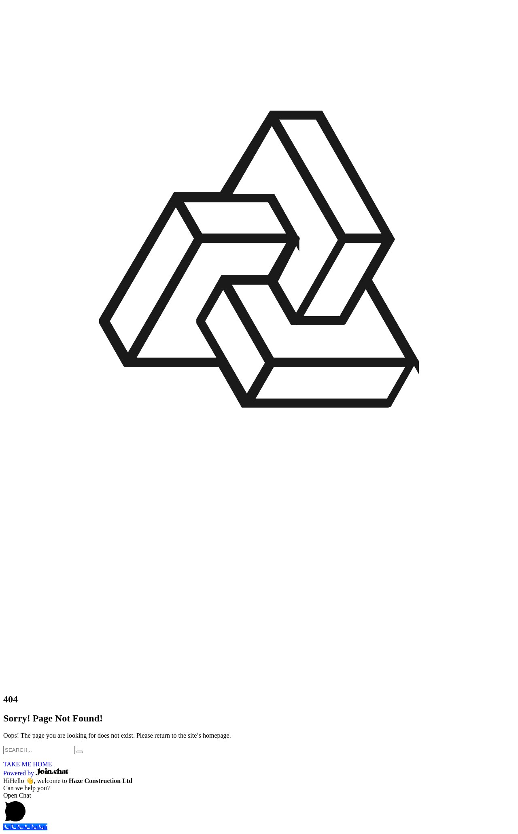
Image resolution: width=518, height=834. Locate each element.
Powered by (35, 773)
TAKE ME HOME (27, 764)
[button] (259, 807)
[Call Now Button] (25, 826)
